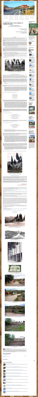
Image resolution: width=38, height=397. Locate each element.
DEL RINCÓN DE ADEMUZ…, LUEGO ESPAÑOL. (33, 84)
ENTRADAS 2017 (6, 18)
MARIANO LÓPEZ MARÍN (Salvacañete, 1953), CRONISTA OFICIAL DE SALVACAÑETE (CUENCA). (32, 55)
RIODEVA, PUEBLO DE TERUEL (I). (33, 64)
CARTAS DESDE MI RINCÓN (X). (33, 74)
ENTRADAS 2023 (11, 19)
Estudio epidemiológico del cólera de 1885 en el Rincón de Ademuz (16, 208)
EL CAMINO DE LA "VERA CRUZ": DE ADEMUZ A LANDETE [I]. (33, 98)
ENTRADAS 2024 (16, 19)
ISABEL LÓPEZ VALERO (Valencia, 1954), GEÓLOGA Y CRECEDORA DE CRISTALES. (33, 60)
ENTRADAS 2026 (27, 19)
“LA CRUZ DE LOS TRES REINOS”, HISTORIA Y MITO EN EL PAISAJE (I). (33, 93)
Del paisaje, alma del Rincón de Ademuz (7, 190)
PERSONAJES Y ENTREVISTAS (31, 15)
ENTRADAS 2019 (16, 18)
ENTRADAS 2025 (22, 19)
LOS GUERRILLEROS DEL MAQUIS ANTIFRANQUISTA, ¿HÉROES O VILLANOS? (33, 79)
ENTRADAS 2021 (27, 18)
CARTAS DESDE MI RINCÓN (23, 15)
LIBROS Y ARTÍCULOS (5, 15)
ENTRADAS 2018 (11, 18)
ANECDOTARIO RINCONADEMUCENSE (14, 15)
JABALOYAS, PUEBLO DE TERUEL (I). (33, 88)
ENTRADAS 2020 (22, 18)
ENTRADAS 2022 (32, 18)
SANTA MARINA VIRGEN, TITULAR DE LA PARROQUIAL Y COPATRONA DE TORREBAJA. (33, 70)
